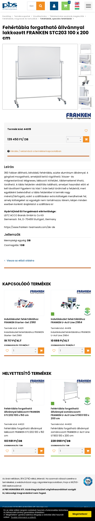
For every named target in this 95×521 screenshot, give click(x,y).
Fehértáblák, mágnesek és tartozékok (19, 18)
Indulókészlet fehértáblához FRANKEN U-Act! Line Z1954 (68, 320)
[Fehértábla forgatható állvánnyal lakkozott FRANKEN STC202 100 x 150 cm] (24, 392)
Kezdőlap (6, 16)
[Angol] (77, 3)
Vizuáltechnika (40, 16)
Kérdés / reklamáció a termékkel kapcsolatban (36, 151)
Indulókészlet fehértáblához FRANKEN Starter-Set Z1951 (21, 320)
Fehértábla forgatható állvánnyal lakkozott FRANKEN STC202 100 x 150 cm (22, 412)
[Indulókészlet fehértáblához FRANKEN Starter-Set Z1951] (24, 303)
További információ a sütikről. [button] (23, 517)
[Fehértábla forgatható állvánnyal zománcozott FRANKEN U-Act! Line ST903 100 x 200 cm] (71, 392)
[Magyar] (77, 8)
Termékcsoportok (22, 16)
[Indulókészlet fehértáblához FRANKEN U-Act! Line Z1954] (71, 303)
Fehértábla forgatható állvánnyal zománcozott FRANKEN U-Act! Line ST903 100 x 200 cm (70, 413)
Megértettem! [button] (79, 514)
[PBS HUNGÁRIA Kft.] (9, 6)
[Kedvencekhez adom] (86, 131)
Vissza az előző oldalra (20, 260)
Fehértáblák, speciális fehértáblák (56, 18)
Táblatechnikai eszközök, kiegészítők (67, 16)
